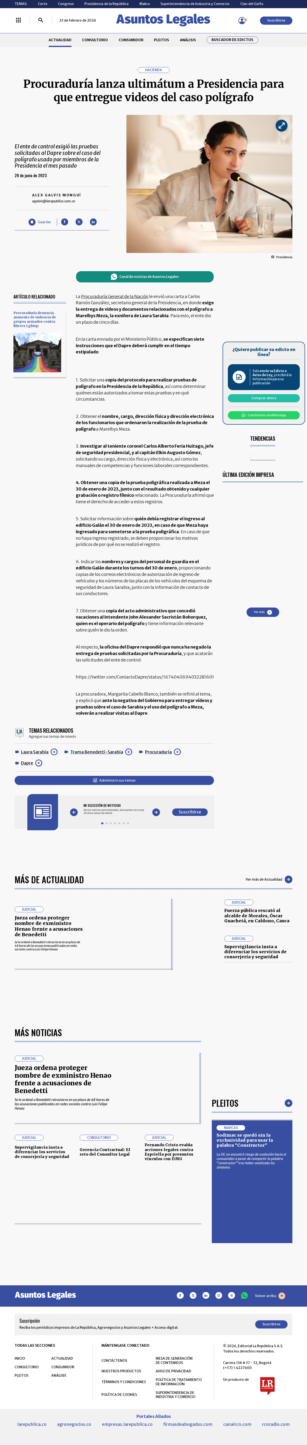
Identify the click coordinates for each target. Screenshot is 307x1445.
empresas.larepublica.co (127, 1424)
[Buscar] (41, 21)
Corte (42, 4)
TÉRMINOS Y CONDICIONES (123, 1382)
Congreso (66, 4)
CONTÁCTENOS (114, 1360)
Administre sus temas (114, 780)
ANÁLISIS (188, 40)
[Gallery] (115, 809)
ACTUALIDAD (60, 40)
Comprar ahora (263, 398)
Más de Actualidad (49, 879)
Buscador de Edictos (232, 40)
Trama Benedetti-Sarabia (96, 752)
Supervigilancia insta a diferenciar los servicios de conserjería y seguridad (255, 952)
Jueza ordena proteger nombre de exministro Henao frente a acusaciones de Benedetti (49, 926)
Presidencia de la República (106, 4)
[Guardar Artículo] (40, 222)
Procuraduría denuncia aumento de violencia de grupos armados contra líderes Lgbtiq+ (34, 319)
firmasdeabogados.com (188, 1424)
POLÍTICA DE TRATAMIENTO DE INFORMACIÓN (179, 1382)
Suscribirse (276, 20)
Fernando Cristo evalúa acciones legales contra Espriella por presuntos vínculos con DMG (169, 1151)
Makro (144, 4)
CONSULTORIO (95, 40)
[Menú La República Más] (18, 21)
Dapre (27, 763)
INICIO (20, 1358)
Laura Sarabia (34, 752)
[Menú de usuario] (242, 20)
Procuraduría (158, 752)
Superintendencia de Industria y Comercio (195, 4)
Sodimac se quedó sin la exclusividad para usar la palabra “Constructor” (245, 1140)
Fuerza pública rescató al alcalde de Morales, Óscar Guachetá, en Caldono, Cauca (256, 916)
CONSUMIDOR (131, 40)
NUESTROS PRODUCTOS (121, 1371)
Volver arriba (270, 1296)
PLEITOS (161, 40)
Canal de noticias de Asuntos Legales (145, 277)
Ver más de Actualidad (269, 879)
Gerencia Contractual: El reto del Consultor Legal (105, 1152)
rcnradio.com (276, 1424)
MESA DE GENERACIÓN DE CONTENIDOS (174, 1360)
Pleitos (225, 1102)
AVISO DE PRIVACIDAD (173, 1371)
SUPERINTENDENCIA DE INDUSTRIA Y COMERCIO (175, 1395)
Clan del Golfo (251, 4)
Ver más (263, 612)
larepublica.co (32, 1424)
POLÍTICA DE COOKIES (119, 1394)
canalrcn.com (237, 1424)
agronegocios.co (74, 1424)
